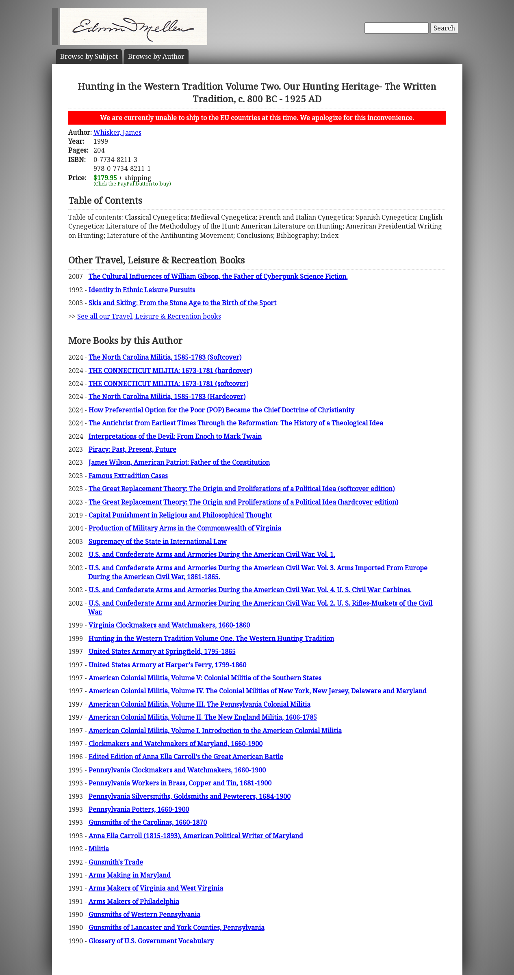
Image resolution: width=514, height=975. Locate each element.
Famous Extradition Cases (128, 475)
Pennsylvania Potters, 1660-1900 (139, 809)
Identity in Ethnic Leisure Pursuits (142, 289)
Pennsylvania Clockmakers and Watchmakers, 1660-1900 (177, 770)
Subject (89, 56)
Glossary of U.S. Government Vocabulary (151, 940)
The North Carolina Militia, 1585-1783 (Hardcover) (167, 396)
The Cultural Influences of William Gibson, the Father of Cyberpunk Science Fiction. (218, 276)
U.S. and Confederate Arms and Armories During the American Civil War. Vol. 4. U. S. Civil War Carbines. (250, 589)
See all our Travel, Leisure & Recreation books (149, 316)
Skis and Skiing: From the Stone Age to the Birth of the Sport (182, 302)
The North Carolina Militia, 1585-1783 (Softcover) (165, 357)
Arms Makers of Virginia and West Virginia (156, 888)
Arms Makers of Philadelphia (134, 901)
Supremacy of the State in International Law (158, 541)
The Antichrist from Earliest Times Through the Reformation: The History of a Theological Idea (236, 422)
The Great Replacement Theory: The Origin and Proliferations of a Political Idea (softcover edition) (242, 488)
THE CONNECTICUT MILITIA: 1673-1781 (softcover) (168, 383)
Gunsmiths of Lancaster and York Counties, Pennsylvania (177, 927)
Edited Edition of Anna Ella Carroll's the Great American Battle (186, 756)
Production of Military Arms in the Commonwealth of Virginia (185, 528)
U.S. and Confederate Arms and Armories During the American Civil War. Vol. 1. (212, 554)
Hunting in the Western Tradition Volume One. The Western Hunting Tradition (211, 638)
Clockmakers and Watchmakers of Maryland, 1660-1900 (175, 743)
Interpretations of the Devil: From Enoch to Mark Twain (175, 436)
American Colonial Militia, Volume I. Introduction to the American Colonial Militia (215, 730)
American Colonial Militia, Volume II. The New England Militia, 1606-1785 (203, 717)
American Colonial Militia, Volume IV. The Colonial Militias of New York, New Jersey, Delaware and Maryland (258, 690)
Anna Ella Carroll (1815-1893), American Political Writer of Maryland (196, 835)
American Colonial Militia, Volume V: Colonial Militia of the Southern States (205, 677)
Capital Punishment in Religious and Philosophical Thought (180, 515)
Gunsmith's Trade (116, 862)
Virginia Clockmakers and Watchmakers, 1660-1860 (169, 625)
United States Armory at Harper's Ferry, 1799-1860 (167, 664)
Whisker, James (117, 132)
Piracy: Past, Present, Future (132, 449)
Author (156, 56)
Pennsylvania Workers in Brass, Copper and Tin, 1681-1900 (180, 783)
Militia (99, 848)
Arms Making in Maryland (130, 875)
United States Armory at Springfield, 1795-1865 (162, 651)
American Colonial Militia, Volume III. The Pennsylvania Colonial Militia (199, 704)
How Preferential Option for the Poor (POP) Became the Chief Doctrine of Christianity (221, 410)
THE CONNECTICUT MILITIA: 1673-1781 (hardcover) (170, 370)
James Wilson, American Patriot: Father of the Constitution (179, 462)
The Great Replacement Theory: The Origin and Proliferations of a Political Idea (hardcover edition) (243, 502)
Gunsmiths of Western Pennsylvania (144, 914)
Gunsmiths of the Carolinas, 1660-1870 (148, 822)
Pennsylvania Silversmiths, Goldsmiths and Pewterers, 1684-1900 (190, 796)
